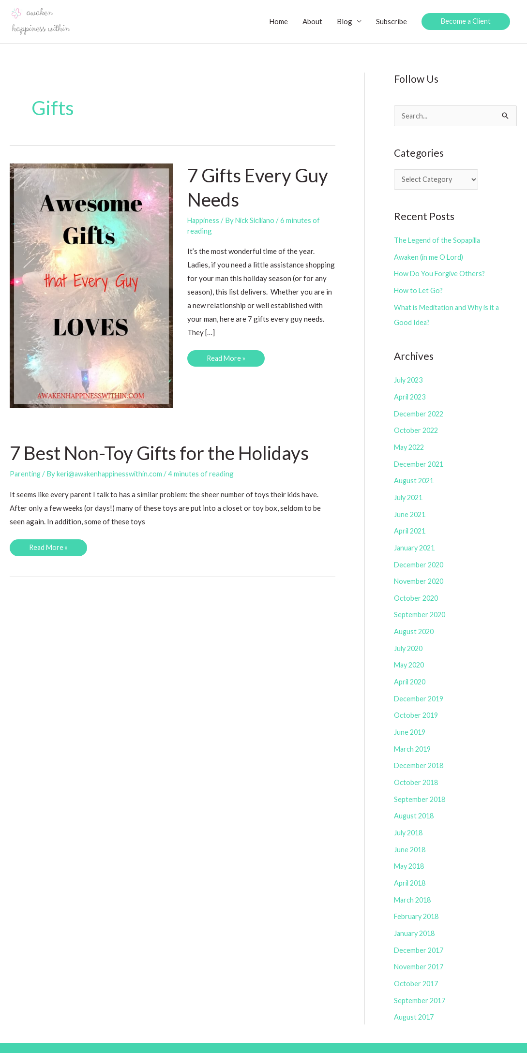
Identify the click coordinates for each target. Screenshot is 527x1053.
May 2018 (410, 852)
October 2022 (417, 428)
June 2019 (410, 722)
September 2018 (420, 787)
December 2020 (420, 558)
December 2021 (420, 461)
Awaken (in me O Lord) (429, 258)
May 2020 (410, 657)
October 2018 (417, 771)
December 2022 (420, 411)
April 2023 (411, 395)
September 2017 (420, 983)
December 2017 (420, 934)
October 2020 (417, 591)
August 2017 (415, 999)
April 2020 (411, 672)
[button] (465, 22)
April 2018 (411, 868)
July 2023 (409, 379)
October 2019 (417, 705)
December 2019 (420, 689)
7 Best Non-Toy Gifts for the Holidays (165, 453)
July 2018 (409, 820)
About (310, 21)
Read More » (226, 361)
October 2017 (417, 967)
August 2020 (415, 624)
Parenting (26, 474)
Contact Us (499, 1038)
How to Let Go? (419, 290)
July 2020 (409, 640)
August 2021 (415, 477)
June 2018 (410, 836)
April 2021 (411, 526)
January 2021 (416, 542)
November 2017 (420, 950)
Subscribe (389, 21)
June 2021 (410, 509)
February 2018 (418, 901)
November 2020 (420, 575)
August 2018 (415, 803)
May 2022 (410, 444)
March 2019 (414, 738)
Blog (342, 21)
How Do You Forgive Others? (441, 274)
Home (276, 21)
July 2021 (409, 493)
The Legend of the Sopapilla (438, 241)
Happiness (204, 220)
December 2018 (420, 754)
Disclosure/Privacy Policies (428, 1038)
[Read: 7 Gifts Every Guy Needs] (91, 285)
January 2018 (416, 918)
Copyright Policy (347, 1038)
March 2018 (414, 885)
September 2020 (420, 607)
